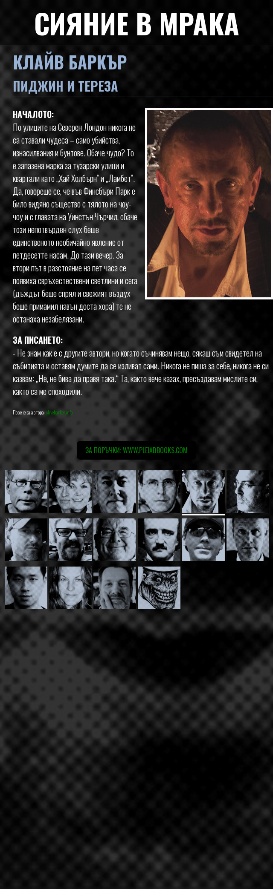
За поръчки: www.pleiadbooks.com (136, 450)
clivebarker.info (59, 412)
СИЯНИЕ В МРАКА (136, 22)
